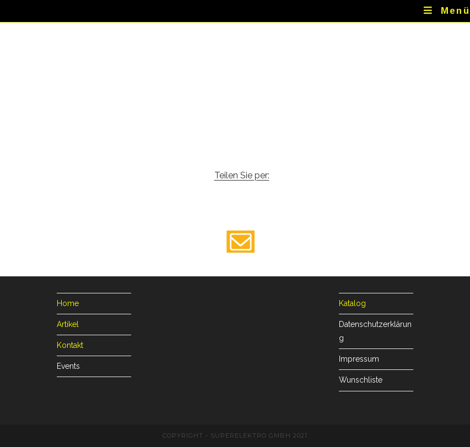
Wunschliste (360, 379)
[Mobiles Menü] (447, 11)
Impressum (359, 359)
